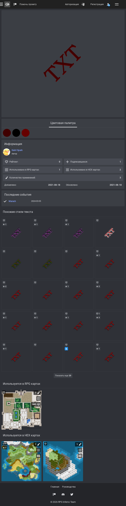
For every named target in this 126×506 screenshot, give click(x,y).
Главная (55, 487)
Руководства (69, 487)
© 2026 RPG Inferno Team (63, 502)
